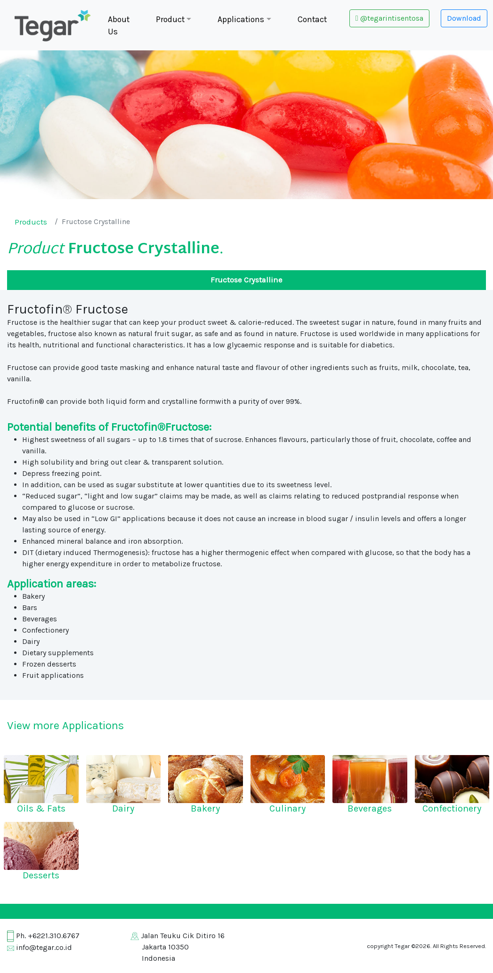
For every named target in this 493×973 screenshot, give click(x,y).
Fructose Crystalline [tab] (246, 279)
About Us (118, 25)
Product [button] (170, 19)
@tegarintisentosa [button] (389, 18)
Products (31, 221)
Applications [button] (241, 19)
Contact (312, 19)
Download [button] (464, 18)
